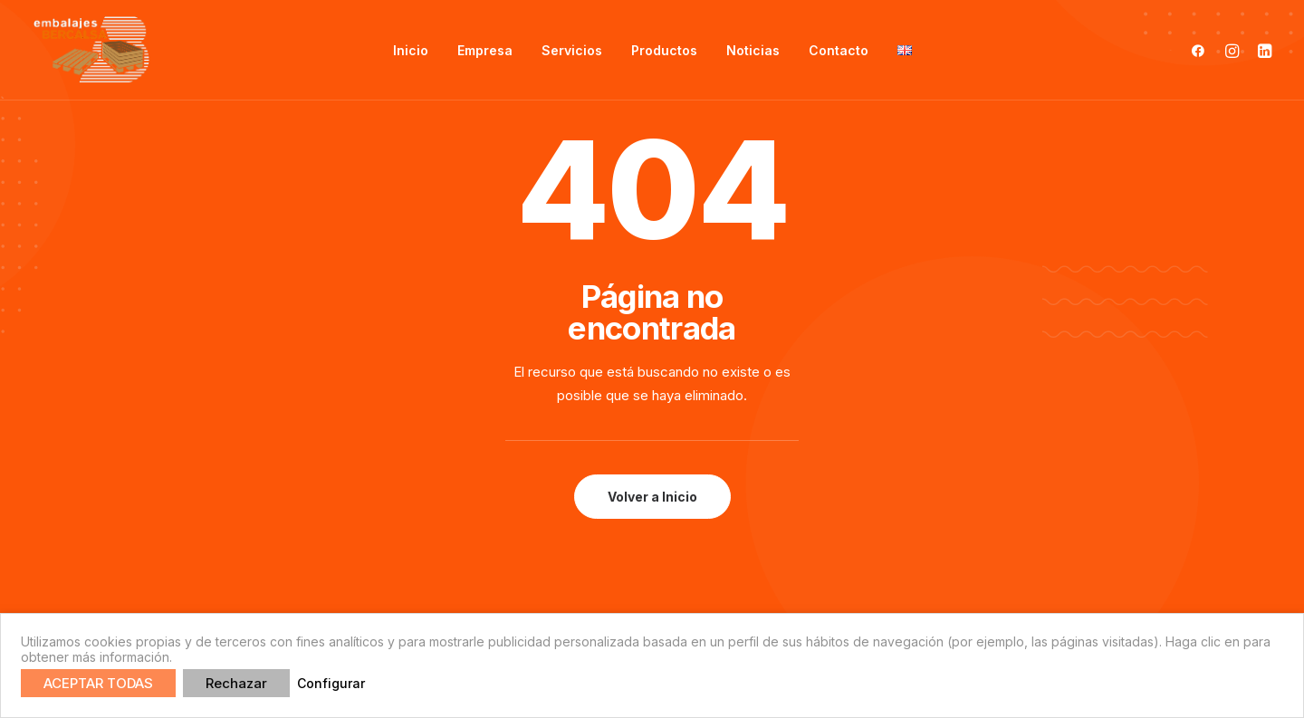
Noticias (753, 50)
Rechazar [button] (236, 683)
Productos (664, 50)
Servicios (572, 50)
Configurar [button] (331, 683)
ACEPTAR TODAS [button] (98, 683)
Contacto (838, 50)
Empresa (485, 50)
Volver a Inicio (652, 496)
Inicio (410, 50)
